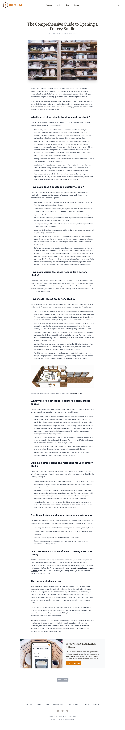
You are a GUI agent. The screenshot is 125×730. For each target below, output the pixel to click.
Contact (76, 5)
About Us (86, 704)
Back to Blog (62, 679)
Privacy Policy (53, 716)
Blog (67, 5)
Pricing (59, 5)
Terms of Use (62, 716)
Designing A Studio (75, 393)
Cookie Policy (72, 716)
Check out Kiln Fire (73, 663)
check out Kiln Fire (41, 259)
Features (49, 5)
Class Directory (73, 704)
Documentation (58, 704)
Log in (120, 5)
